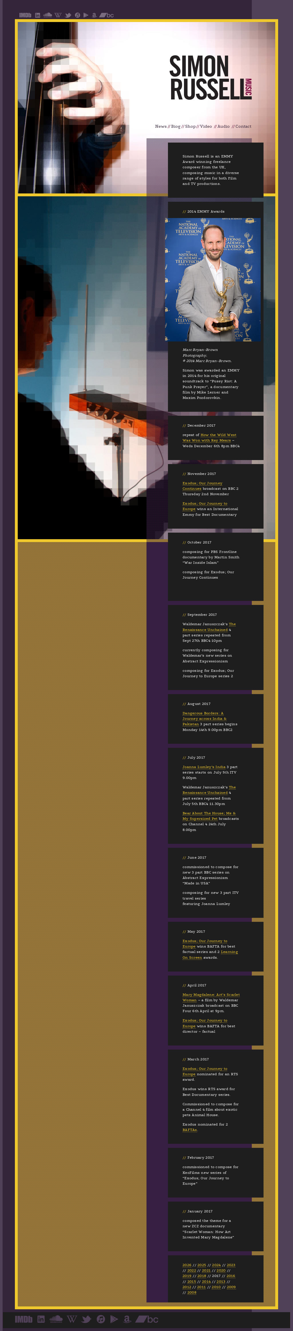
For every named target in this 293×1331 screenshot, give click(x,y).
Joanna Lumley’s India (204, 767)
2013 (221, 1282)
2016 (231, 1276)
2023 (231, 1265)
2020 (221, 1270)
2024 (216, 1265)
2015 (191, 1282)
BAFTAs (190, 1130)
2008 (191, 1292)
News (161, 126)
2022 (191, 1270)
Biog (176, 126)
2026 (187, 1265)
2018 (201, 1276)
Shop (190, 126)
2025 (201, 1265)
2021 (206, 1270)
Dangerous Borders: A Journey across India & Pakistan (205, 718)
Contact (243, 126)
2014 (206, 1282)
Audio (223, 126)
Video (206, 126)
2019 (187, 1276)
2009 (231, 1287)
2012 (187, 1287)
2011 (201, 1287)
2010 (216, 1287)
